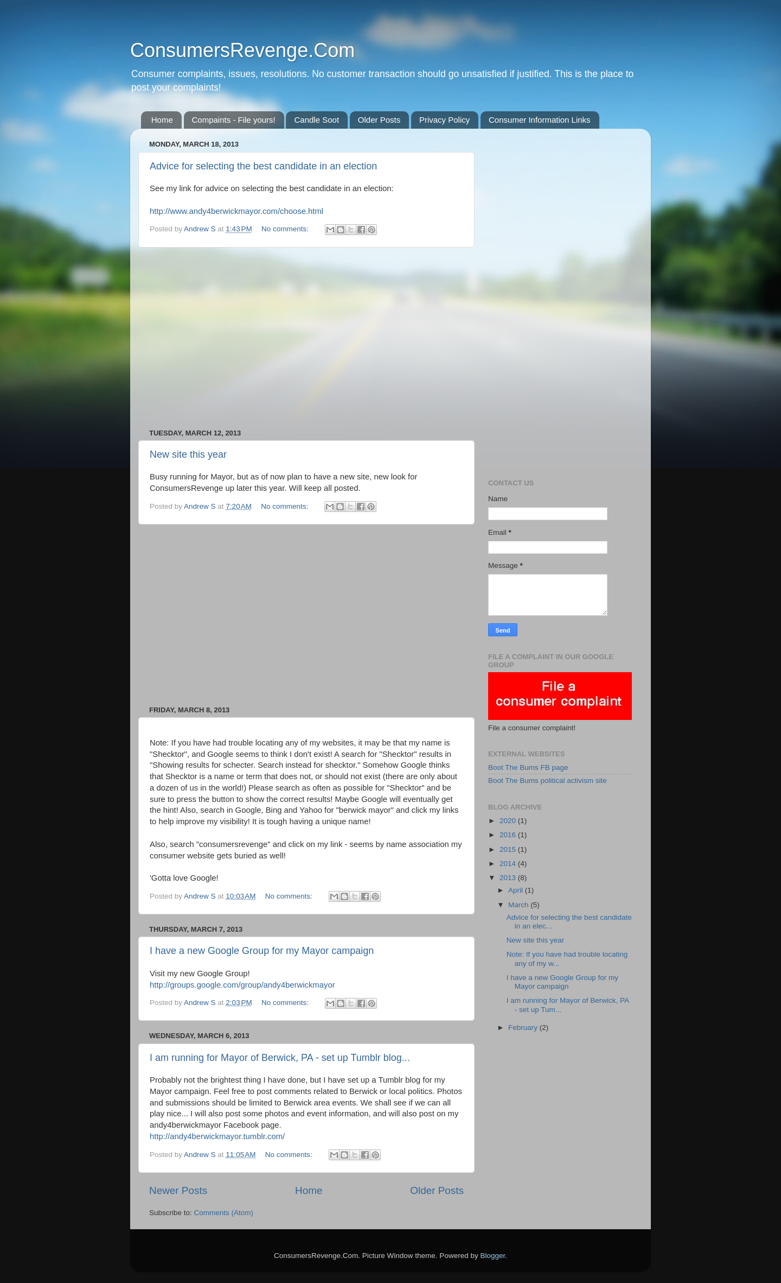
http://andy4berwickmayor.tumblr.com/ (217, 1136)
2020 (509, 821)
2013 (509, 878)
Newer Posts (178, 1190)
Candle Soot (316, 119)
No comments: (286, 229)
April (516, 890)
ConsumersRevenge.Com (242, 50)
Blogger (492, 1256)
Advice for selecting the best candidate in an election (263, 166)
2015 (509, 849)
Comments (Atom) (224, 1213)
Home (162, 119)
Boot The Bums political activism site (547, 780)
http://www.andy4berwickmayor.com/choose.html (236, 211)
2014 (509, 863)
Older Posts (379, 119)
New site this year (188, 454)
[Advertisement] (306, 338)
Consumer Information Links (540, 119)
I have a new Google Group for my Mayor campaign (262, 950)
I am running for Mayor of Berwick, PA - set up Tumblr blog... (280, 1057)
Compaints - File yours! (234, 119)
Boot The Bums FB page (528, 767)
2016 (509, 835)
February (524, 1027)
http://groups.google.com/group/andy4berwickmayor (242, 985)
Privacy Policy (444, 119)
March (519, 905)
